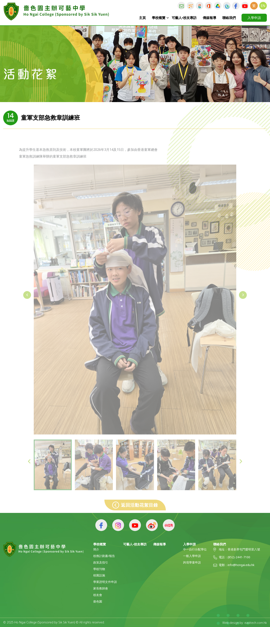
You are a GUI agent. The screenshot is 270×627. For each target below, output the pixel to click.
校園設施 (99, 575)
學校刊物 (99, 569)
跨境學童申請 (192, 562)
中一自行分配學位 (195, 549)
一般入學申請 (192, 556)
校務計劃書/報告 (104, 556)
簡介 (96, 549)
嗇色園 (97, 601)
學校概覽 (159, 17)
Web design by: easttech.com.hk (244, 622)
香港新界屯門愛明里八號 (244, 549)
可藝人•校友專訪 (184, 17)
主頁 (142, 17)
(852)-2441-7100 (239, 557)
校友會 (97, 595)
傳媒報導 (209, 17)
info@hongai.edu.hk (241, 565)
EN (263, 5)
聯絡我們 (229, 17)
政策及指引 (100, 562)
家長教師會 (100, 588)
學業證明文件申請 (105, 582)
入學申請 (254, 17)
